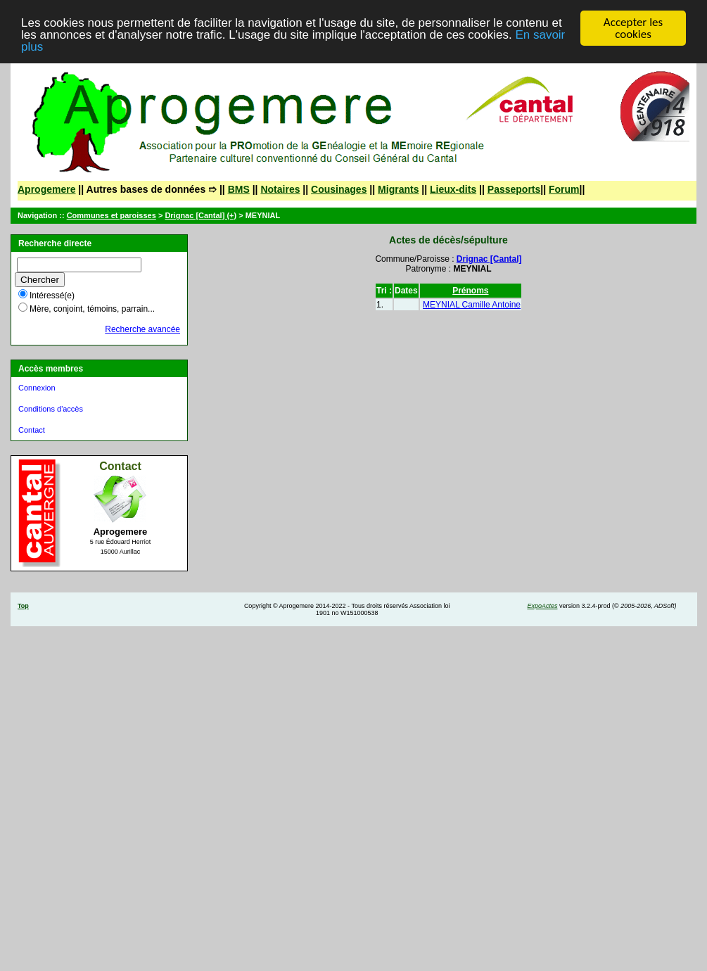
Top (23, 605)
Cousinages (339, 189)
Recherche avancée (142, 329)
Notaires (280, 189)
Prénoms (470, 291)
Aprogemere (46, 189)
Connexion (37, 387)
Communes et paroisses (111, 215)
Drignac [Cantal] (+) (200, 215)
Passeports (514, 189)
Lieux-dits (453, 189)
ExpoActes (542, 605)
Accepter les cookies (633, 28)
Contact (31, 430)
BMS (239, 189)
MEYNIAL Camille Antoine (472, 305)
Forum (564, 189)
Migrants (398, 189)
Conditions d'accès (50, 409)
